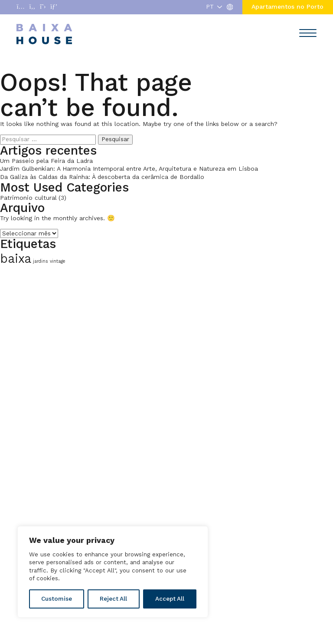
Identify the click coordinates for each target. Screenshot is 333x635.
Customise (56, 598)
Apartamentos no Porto (287, 6)
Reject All (113, 598)
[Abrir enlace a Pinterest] (53, 7)
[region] (112, 572)
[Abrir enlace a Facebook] (32, 7)
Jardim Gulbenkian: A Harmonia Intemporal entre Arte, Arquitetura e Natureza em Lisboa (129, 168)
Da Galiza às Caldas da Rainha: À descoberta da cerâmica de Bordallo (102, 177)
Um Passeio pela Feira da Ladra (46, 161)
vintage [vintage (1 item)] (57, 261)
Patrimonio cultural (28, 198)
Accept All (169, 598)
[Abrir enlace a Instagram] (20, 7)
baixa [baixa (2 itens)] (15, 258)
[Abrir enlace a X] (43, 7)
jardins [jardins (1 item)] (40, 261)
